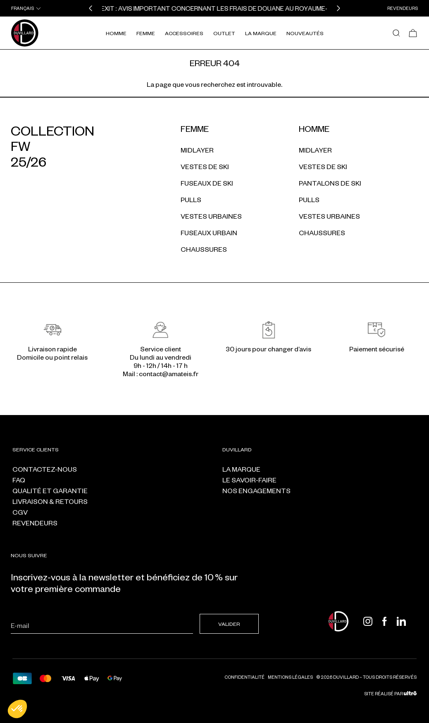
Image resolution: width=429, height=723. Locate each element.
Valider (229, 623)
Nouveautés (305, 33)
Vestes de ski (205, 166)
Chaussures (204, 249)
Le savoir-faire (249, 479)
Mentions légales (290, 677)
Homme (116, 33)
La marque (241, 469)
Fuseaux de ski (207, 183)
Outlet (224, 33)
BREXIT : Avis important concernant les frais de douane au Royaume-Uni (216, 8)
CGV (20, 512)
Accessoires (184, 33)
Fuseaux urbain (209, 232)
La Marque (260, 33)
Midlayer (197, 150)
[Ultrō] (410, 693)
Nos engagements (256, 490)
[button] (90, 8)
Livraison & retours (50, 501)
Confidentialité (244, 677)
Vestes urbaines (211, 216)
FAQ (18, 479)
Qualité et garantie (50, 490)
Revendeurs (402, 8)
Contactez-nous (44, 469)
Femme (145, 33)
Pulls (191, 199)
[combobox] (26, 8)
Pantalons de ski (330, 183)
